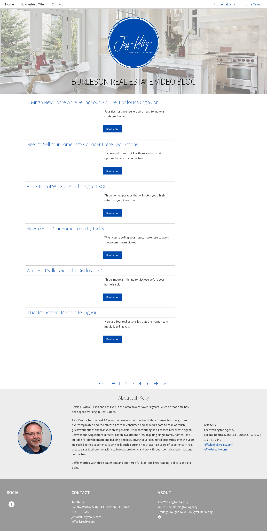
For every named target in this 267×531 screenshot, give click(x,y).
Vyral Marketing (203, 512)
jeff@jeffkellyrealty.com (218, 445)
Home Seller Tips (198, 305)
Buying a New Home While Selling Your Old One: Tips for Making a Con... (94, 102)
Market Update (197, 291)
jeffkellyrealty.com (215, 449)
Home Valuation (225, 4)
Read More (112, 129)
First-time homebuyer (202, 348)
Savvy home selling (200, 341)
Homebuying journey (201, 362)
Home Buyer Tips (198, 312)
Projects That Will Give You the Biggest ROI (66, 186)
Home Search (253, 4)
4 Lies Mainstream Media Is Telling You (62, 312)
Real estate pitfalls (199, 355)
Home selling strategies (203, 326)
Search (233, 111)
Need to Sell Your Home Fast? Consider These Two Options (82, 144)
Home (9, 4)
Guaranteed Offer (33, 4)
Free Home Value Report (211, 189)
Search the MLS (211, 265)
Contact (57, 4)
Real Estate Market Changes (206, 334)
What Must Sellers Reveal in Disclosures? (64, 270)
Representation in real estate (207, 369)
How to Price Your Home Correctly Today (65, 228)
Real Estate (194, 298)
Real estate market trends (205, 319)
